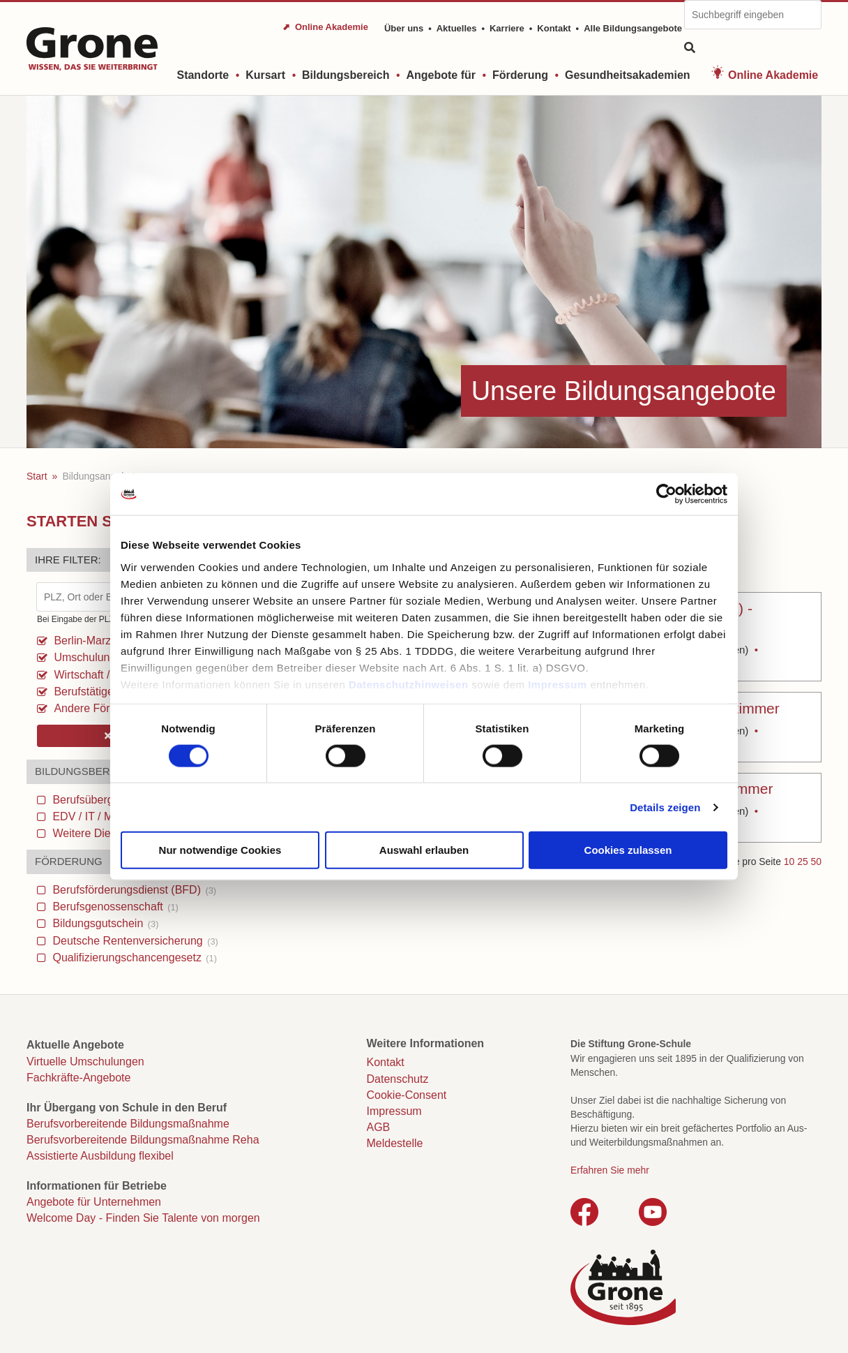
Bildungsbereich (345, 75)
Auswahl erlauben (424, 850)
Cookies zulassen (628, 850)
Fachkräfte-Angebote (78, 1078)
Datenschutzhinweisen (409, 684)
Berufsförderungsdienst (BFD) (133, 890)
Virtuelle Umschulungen (85, 1061)
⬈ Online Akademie (325, 27)
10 (789, 861)
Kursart (265, 75)
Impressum (557, 684)
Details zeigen (665, 807)
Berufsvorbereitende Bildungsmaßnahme (127, 1124)
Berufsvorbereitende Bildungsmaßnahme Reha (142, 1140)
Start (36, 476)
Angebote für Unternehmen (93, 1202)
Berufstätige (82, 691)
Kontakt (553, 28)
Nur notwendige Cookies (220, 850)
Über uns (403, 28)
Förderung (520, 75)
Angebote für (441, 75)
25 (802, 861)
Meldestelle (395, 1143)
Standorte (202, 75)
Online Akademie (773, 75)
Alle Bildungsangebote (633, 28)
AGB (379, 1127)
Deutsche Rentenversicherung (134, 941)
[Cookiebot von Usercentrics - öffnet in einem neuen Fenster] (666, 494)
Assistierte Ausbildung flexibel (100, 1156)
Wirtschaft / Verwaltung (109, 675)
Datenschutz (398, 1079)
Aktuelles (457, 28)
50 (816, 861)
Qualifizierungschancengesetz (133, 957)
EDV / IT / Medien (103, 816)
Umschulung (83, 657)
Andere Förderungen (104, 708)
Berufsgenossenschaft (114, 906)
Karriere (507, 28)
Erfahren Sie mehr (609, 1170)
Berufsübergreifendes (112, 800)
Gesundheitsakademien (627, 75)
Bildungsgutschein (104, 923)
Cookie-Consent (407, 1095)
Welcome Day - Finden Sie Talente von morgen (143, 1218)
